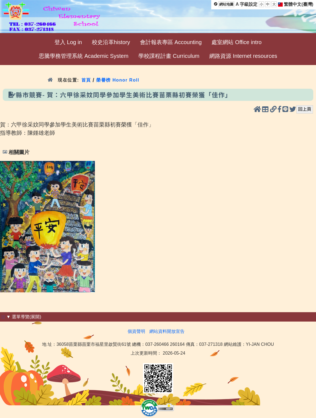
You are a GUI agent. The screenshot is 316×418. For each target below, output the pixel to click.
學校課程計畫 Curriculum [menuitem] (168, 56)
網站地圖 (226, 4)
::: (3, 316)
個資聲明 (136, 331)
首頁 (86, 80)
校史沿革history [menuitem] (111, 42)
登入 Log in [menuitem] (68, 42)
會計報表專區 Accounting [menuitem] (171, 42)
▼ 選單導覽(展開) (23, 316)
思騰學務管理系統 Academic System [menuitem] (83, 56)
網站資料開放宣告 (167, 331)
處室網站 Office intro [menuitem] (236, 42)
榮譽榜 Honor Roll (118, 80)
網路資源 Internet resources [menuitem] (243, 56)
